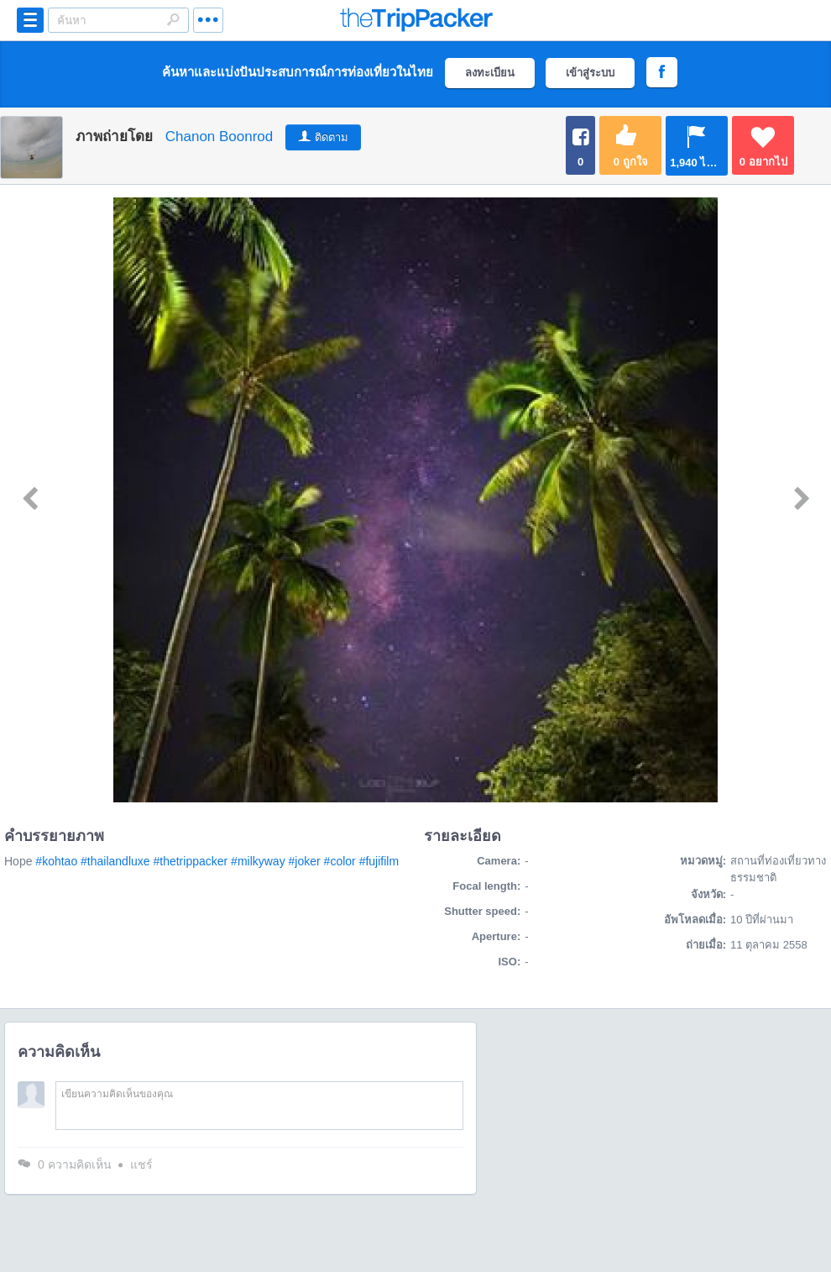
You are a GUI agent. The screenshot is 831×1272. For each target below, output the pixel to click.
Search (172, 19)
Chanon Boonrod (219, 137)
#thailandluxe (115, 861)
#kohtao (56, 861)
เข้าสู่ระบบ (590, 72)
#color (340, 861)
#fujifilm (379, 861)
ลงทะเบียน (490, 72)
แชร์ (141, 1164)
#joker (305, 861)
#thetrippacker (190, 861)
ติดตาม (331, 137)
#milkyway (258, 861)
